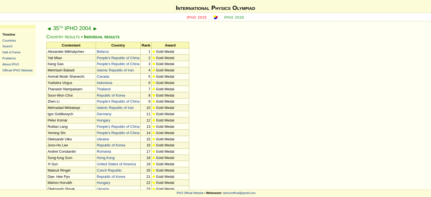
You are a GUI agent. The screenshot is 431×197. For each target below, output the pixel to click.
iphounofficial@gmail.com (239, 193)
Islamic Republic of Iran (115, 70)
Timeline (8, 34)
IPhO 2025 (197, 17)
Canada (103, 76)
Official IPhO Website (17, 70)
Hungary (103, 120)
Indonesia (104, 83)
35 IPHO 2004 (72, 28)
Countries (9, 40)
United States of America (116, 164)
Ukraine (103, 139)
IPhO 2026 (234, 17)
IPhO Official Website (190, 193)
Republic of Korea (111, 95)
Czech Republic (109, 170)
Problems (9, 58)
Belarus (103, 52)
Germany (104, 114)
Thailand (103, 89)
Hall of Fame (11, 52)
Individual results (102, 36)
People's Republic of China (118, 58)
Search (7, 46)
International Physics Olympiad (215, 7)
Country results (63, 36)
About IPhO (10, 64)
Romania (104, 151)
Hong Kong (106, 158)
